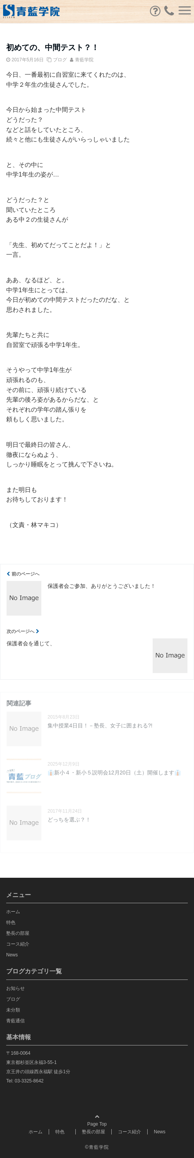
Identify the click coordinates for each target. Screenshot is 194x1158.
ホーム (13, 911)
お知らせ (15, 988)
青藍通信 (15, 1020)
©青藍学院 (97, 1147)
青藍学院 (84, 59)
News (12, 955)
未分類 (13, 1010)
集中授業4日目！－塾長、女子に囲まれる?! (100, 725)
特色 (13, 922)
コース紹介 (17, 944)
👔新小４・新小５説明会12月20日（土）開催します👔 (114, 772)
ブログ (60, 59)
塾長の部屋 (17, 933)
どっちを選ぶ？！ (69, 819)
